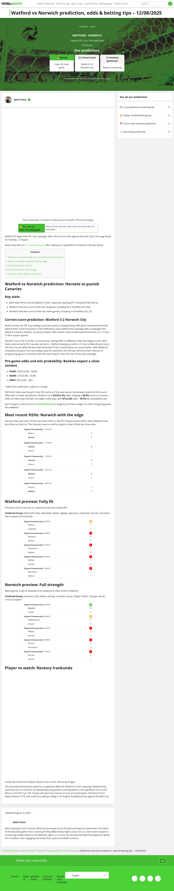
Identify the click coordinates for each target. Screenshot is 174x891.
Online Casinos (121, 3)
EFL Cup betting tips (35, 245)
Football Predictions (46, 3)
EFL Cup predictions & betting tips (145, 107)
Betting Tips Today (31, 850)
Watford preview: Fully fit (19, 265)
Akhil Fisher (20, 99)
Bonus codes (77, 3)
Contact (14, 876)
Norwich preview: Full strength (21, 269)
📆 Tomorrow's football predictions (145, 123)
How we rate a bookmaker (62, 879)
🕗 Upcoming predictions (145, 131)
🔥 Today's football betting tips (145, 115)
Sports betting (91, 3)
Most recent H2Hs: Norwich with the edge (26, 261)
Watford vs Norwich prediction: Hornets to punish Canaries (34, 257)
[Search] (153, 4)
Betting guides (105, 3)
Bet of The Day (63, 3)
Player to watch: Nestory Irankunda (23, 273)
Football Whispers (11, 850)
